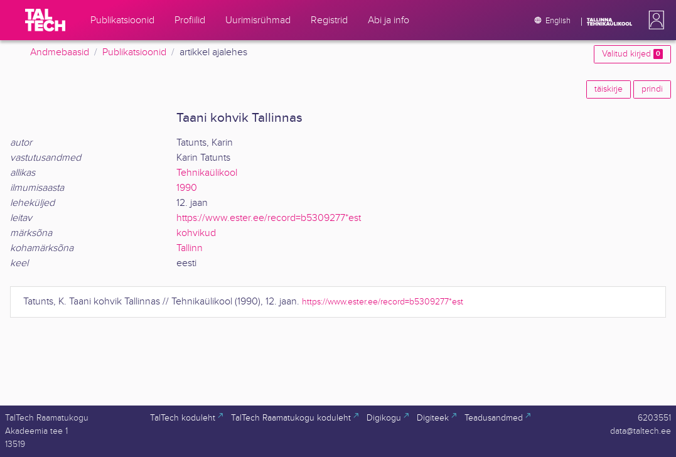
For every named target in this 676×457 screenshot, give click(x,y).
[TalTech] (45, 20)
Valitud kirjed (632, 54)
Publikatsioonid (134, 52)
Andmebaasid (59, 52)
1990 (186, 188)
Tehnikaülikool (206, 173)
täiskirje (608, 89)
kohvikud (196, 233)
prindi (652, 89)
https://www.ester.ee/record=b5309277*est (268, 218)
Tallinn (189, 248)
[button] (654, 20)
